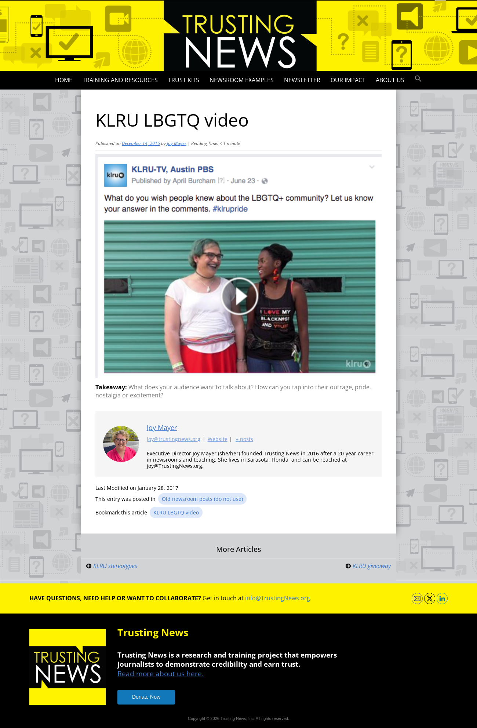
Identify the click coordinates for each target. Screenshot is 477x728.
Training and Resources (120, 80)
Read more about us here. (160, 673)
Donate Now (146, 697)
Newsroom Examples (242, 80)
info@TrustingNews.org (277, 598)
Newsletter (302, 80)
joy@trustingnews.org (173, 439)
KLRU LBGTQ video (176, 512)
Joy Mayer (176, 143)
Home (63, 80)
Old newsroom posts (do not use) (202, 498)
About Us (390, 80)
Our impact (348, 80)
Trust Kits (183, 80)
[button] (418, 79)
